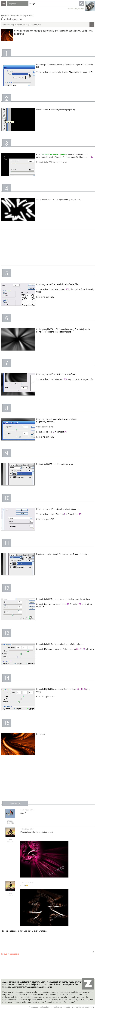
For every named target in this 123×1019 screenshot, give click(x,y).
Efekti (31, 15)
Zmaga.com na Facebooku (40, 1011)
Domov (4, 15)
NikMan (10, 25)
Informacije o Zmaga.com (83, 1011)
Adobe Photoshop (18, 15)
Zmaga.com (12, 4)
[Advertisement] (48, 247)
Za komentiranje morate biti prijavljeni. (47, 943)
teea (10, 840)
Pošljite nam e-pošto (62, 1011)
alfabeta (10, 821)
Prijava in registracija (76, 8)
